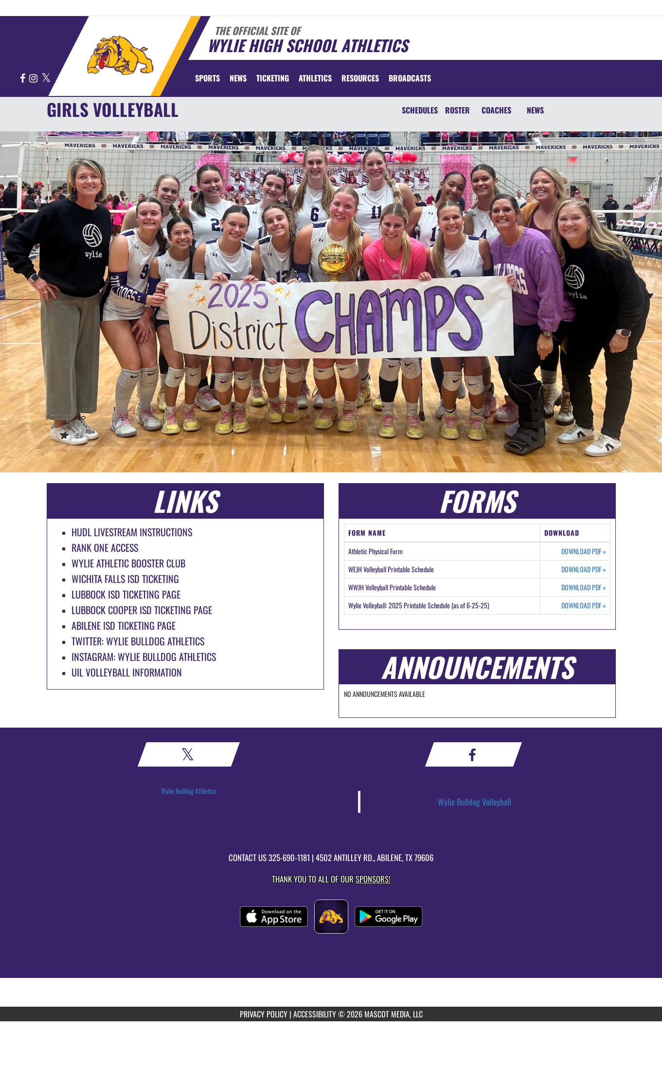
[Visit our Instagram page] (34, 79)
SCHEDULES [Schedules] (420, 110)
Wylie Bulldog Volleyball (474, 801)
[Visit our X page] (46, 79)
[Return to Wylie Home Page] (120, 55)
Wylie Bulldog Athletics (188, 791)
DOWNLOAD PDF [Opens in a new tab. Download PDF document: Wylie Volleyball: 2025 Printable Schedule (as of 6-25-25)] (583, 605)
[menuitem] (238, 78)
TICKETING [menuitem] (272, 78)
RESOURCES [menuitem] (360, 78)
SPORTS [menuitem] (207, 78)
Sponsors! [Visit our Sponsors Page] (373, 879)
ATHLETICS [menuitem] (315, 78)
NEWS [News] (535, 110)
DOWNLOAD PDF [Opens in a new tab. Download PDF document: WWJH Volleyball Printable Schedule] (583, 587)
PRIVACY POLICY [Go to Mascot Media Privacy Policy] (263, 1014)
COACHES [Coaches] (496, 110)
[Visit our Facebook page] (23, 79)
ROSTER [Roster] (457, 110)
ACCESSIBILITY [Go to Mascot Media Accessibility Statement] (314, 1014)
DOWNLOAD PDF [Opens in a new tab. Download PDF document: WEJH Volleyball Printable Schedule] (583, 569)
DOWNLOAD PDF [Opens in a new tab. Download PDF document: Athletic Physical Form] (583, 551)
